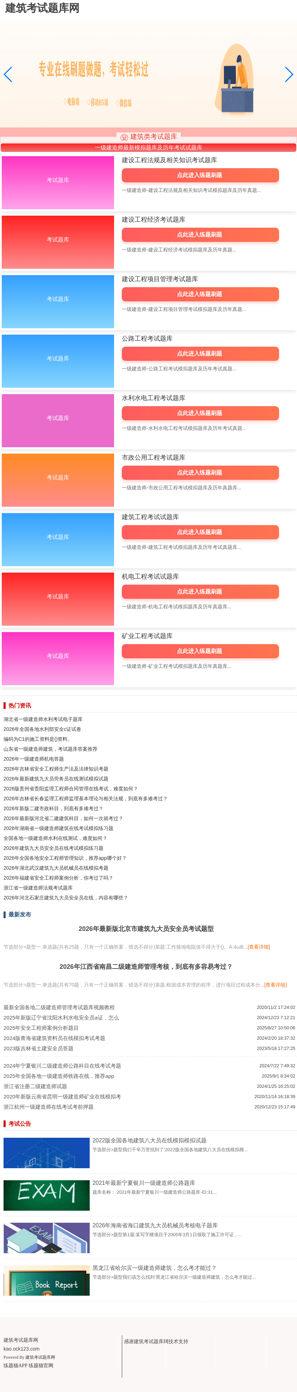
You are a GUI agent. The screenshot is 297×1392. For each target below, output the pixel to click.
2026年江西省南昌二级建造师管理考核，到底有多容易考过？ (146, 966)
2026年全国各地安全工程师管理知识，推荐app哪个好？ (65, 858)
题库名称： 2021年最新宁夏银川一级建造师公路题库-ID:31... (155, 1192)
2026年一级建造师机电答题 (34, 759)
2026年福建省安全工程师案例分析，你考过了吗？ (58, 878)
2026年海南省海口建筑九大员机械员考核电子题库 (155, 1225)
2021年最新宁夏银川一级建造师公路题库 (144, 1183)
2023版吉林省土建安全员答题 (38, 1048)
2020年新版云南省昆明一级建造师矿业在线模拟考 (62, 1096)
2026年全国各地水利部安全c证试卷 (42, 729)
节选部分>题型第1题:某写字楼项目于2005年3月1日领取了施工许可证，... (167, 1234)
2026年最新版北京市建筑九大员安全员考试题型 (146, 928)
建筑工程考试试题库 (150, 517)
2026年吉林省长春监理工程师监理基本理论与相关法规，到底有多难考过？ (86, 798)
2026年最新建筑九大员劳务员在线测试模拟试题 (56, 779)
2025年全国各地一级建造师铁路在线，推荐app (59, 1076)
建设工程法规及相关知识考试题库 (169, 160)
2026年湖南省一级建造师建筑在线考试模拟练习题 (58, 828)
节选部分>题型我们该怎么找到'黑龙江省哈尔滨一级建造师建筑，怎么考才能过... (174, 1277)
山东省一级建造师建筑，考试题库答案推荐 (50, 749)
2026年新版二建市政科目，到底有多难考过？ (53, 808)
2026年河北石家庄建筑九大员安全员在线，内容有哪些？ (66, 897)
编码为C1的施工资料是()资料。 (38, 739)
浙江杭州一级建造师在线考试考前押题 (49, 1107)
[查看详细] (259, 947)
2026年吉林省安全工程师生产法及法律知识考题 (56, 769)
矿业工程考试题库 (147, 636)
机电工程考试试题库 (150, 576)
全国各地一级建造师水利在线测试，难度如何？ (55, 838)
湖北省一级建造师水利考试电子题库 (43, 719)
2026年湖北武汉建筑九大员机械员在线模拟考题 (56, 868)
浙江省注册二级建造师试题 (35, 1086)
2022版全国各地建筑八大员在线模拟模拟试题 (150, 1140)
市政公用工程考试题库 (153, 457)
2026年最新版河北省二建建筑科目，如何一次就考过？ (63, 818)
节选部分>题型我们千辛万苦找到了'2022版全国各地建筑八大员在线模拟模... (170, 1149)
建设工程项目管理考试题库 (160, 279)
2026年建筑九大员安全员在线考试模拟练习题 (53, 848)
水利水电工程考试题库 (153, 398)
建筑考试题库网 (40, 1357)
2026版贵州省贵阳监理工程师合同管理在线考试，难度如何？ (71, 788)
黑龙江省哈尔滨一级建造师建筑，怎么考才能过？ (155, 1268)
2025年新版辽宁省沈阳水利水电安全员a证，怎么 (61, 1018)
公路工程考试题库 (147, 338)
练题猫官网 (41, 1365)
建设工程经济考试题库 (153, 219)
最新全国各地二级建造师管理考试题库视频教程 (59, 1007)
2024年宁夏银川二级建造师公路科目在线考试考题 (62, 1066)
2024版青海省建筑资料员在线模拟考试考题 (54, 1038)
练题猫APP (15, 1365)
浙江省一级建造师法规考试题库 (38, 888)
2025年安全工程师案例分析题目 (41, 1028)
